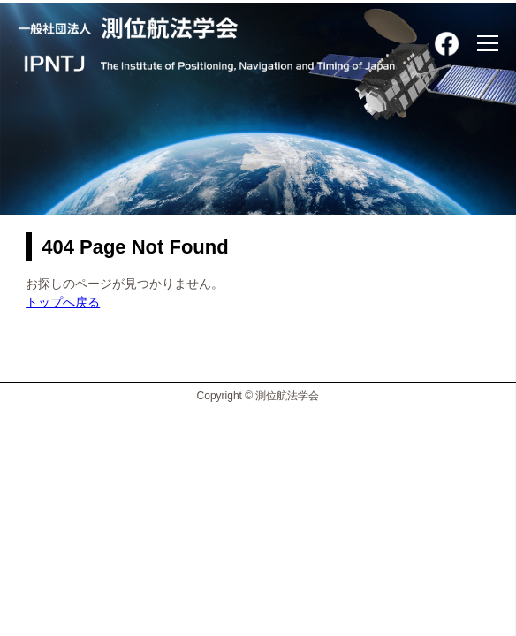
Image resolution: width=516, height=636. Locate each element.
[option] (258, 107)
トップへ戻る (63, 302)
